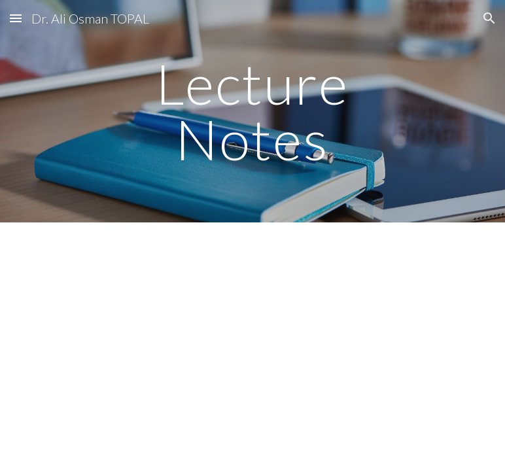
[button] (15, 18)
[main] (252, 111)
